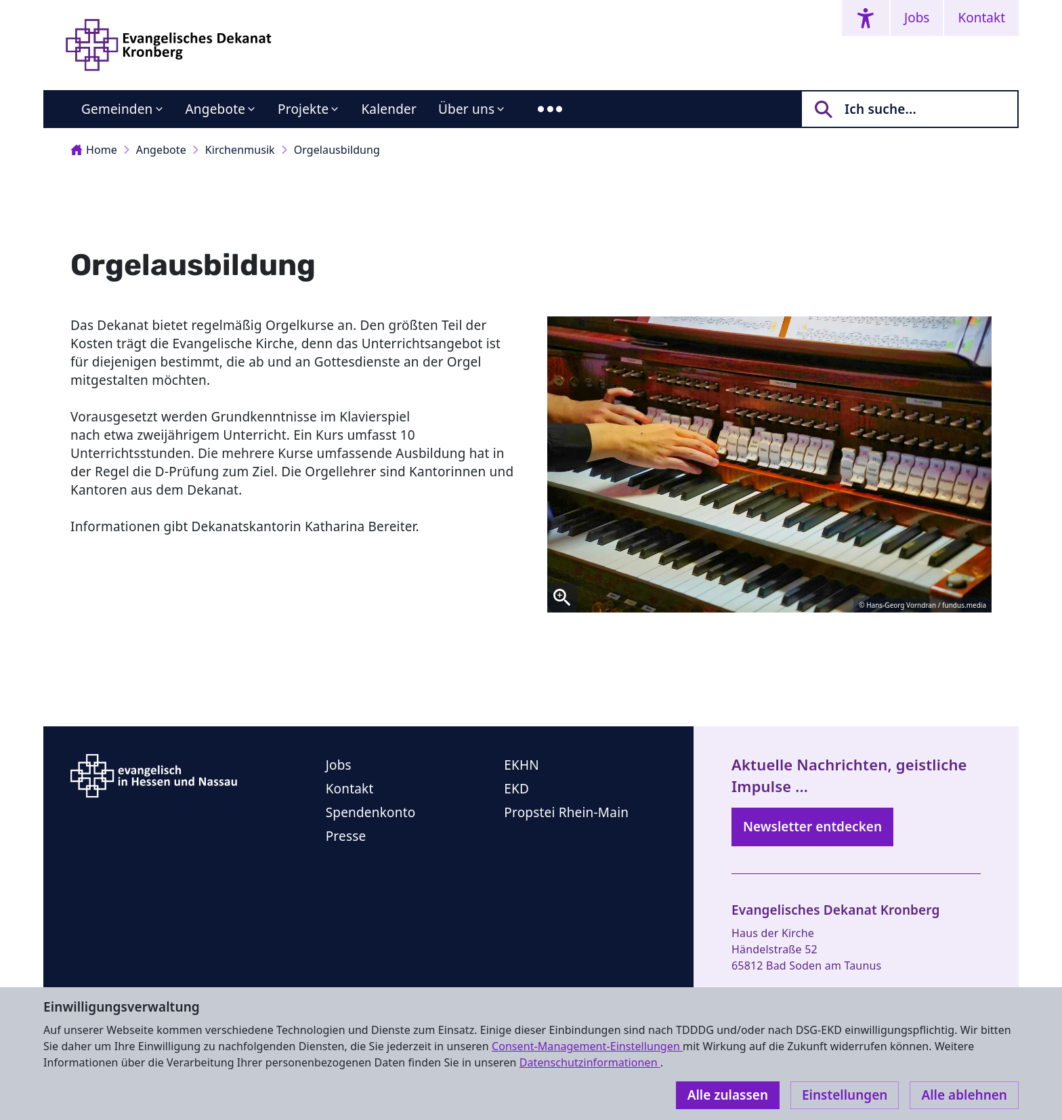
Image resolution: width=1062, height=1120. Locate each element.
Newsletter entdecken (812, 826)
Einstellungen (844, 1095)
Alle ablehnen (964, 1095)
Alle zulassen (727, 1095)
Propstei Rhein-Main (566, 812)
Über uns (466, 109)
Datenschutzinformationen (589, 1062)
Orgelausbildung (337, 149)
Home (93, 149)
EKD (516, 788)
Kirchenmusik (240, 149)
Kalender (389, 109)
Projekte (303, 109)
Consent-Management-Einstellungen (587, 1046)
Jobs (916, 17)
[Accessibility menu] (865, 18)
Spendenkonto (371, 812)
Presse (346, 836)
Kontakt (981, 17)
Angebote (216, 109)
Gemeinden (117, 109)
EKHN (521, 765)
